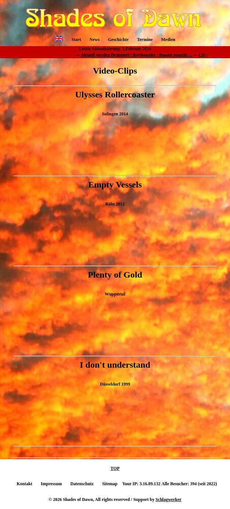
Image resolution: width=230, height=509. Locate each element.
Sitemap (109, 483)
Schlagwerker (169, 499)
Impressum (51, 483)
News (94, 39)
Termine (145, 39)
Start (76, 39)
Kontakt (24, 483)
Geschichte (118, 39)
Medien (168, 39)
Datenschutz (82, 483)
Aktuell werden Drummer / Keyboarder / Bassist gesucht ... (139, 54)
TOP (114, 468)
